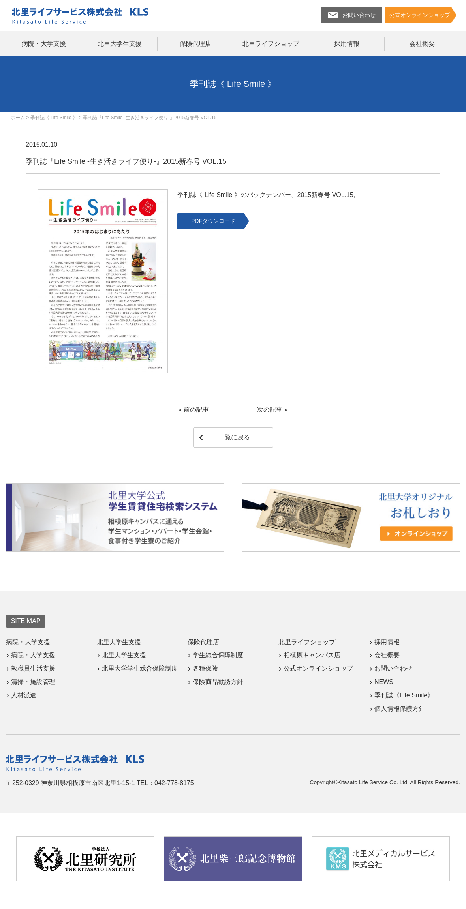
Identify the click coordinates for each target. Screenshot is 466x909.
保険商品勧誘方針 (218, 681)
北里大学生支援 (120, 43)
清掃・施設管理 (33, 681)
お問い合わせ (393, 668)
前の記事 (196, 409)
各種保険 (205, 668)
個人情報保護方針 (399, 708)
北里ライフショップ (270, 43)
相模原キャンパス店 (312, 655)
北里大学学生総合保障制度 (140, 668)
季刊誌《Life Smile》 (404, 695)
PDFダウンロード (213, 221)
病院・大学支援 (44, 43)
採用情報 (346, 43)
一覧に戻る (234, 437)
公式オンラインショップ (318, 668)
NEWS (383, 681)
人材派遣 (23, 695)
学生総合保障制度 (218, 655)
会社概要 (422, 43)
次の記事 (269, 409)
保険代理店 (195, 43)
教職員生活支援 (33, 668)
